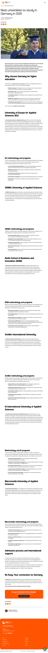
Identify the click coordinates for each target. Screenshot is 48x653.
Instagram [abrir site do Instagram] (27, 639)
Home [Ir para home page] (3, 637)
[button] (45, 2)
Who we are (4, 639)
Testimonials (4, 641)
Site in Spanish (23, 651)
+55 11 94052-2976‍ (5, 629)
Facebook (27, 637)
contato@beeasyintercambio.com (8, 630)
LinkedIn (26, 641)
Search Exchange (5, 643)
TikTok (26, 643)
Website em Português (31, 651)
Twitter (26, 645)
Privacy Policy (45, 651)
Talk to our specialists (24, 596)
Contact (3, 645)
